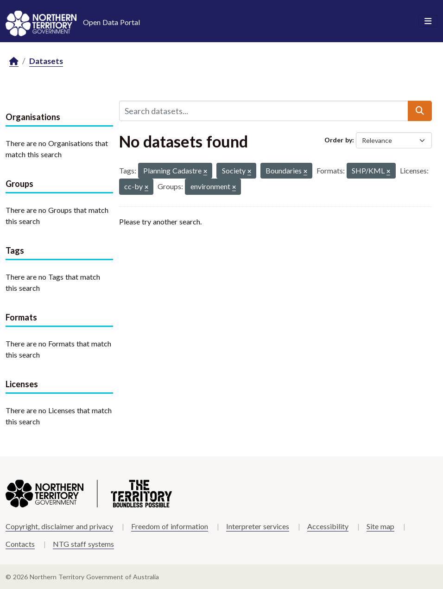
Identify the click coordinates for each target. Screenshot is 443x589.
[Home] (14, 61)
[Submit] (420, 111)
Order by (338, 140)
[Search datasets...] (263, 111)
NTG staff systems (83, 543)
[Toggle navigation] (427, 21)
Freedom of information (169, 526)
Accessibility (327, 526)
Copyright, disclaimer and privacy (59, 526)
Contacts (20, 543)
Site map (380, 526)
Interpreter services (257, 526)
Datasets (46, 61)
